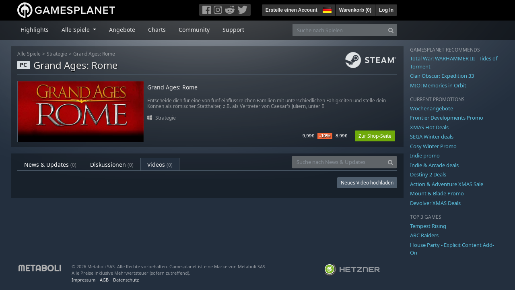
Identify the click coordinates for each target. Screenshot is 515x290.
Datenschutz (126, 280)
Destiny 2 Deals (428, 174)
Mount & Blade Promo (437, 193)
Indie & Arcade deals (434, 165)
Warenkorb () (355, 10)
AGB (104, 280)
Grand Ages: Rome (94, 54)
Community (194, 29)
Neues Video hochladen (367, 182)
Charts (157, 29)
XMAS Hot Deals (429, 127)
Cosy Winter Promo (433, 146)
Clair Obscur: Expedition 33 (442, 75)
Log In (386, 10)
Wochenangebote (431, 108)
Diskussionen (112, 164)
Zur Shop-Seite (374, 136)
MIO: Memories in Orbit (438, 85)
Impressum (83, 280)
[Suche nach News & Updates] (338, 162)
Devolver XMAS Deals (435, 203)
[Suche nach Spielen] (339, 30)
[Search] (391, 30)
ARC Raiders (424, 235)
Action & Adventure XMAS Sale (446, 184)
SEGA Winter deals (431, 136)
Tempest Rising (428, 226)
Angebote (122, 29)
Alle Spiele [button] (76, 29)
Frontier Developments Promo (446, 117)
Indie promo (425, 155)
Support (233, 29)
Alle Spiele (29, 54)
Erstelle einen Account (291, 10)
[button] (326, 9)
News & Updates (50, 164)
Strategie (57, 54)
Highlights (35, 29)
